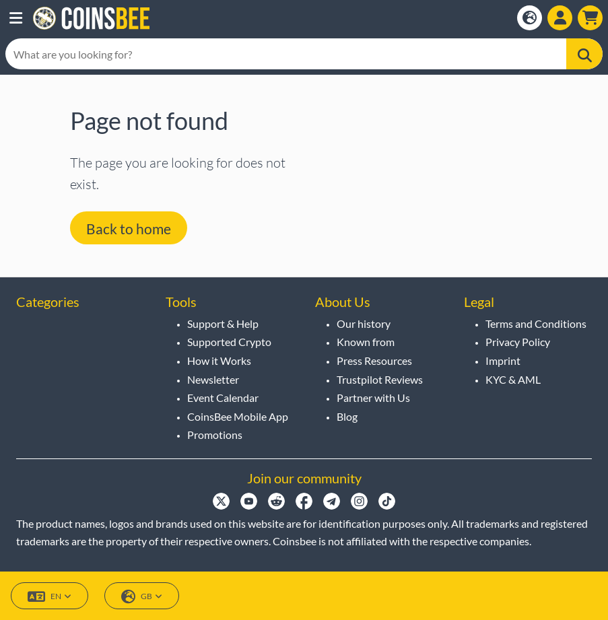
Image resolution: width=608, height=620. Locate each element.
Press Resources (374, 360)
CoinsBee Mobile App (237, 416)
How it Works (219, 360)
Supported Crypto (229, 341)
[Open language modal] (529, 17)
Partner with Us (373, 397)
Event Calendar (223, 397)
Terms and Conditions (535, 323)
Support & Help (223, 323)
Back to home (128, 228)
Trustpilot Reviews (380, 379)
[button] (15, 18)
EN (49, 597)
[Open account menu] (559, 17)
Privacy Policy (517, 341)
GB (141, 597)
